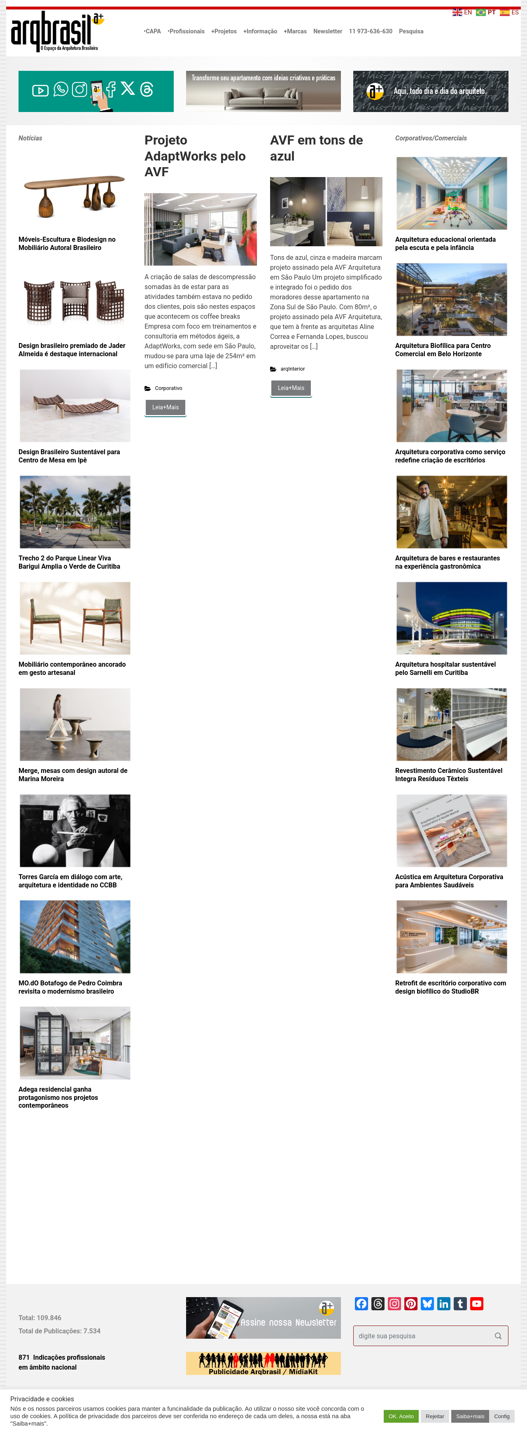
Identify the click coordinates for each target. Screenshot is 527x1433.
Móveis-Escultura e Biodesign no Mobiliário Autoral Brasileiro (67, 244)
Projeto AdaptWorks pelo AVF (195, 156)
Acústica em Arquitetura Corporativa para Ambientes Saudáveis (449, 881)
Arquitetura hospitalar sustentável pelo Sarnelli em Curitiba (445, 668)
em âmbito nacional (48, 1367)
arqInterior (293, 369)
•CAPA (152, 31)
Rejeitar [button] (435, 1416)
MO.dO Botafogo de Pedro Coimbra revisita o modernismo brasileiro (70, 987)
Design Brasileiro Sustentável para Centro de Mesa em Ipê (69, 456)
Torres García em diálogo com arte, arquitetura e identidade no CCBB (70, 881)
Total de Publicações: (51, 1331)
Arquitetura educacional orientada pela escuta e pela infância (445, 244)
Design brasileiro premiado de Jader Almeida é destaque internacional (72, 350)
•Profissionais (186, 31)
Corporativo (168, 388)
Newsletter (327, 31)
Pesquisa (411, 31)
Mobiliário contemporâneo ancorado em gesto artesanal (72, 668)
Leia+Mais (165, 407)
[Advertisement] (70, 1210)
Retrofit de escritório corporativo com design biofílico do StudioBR (450, 987)
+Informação (260, 31)
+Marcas (295, 31)
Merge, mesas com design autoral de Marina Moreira (73, 775)
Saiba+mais (470, 1416)
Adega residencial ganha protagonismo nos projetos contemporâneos (58, 1097)
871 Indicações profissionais (62, 1357)
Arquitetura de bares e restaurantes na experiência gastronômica (447, 562)
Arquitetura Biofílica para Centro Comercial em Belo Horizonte (443, 350)
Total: (28, 1318)
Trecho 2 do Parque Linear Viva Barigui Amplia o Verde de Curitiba (69, 562)
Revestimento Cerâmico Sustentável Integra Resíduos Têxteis (448, 775)
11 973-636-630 (370, 31)
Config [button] (502, 1416)
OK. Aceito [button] (401, 1416)
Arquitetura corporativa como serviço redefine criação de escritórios (450, 456)
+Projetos (224, 31)
